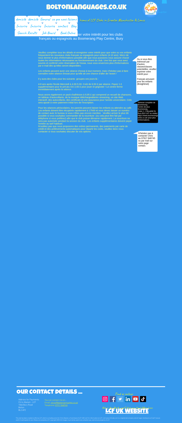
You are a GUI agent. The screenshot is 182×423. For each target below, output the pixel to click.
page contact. (143, 144)
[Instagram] (105, 399)
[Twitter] (120, 399)
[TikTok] (143, 399)
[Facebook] (113, 399)
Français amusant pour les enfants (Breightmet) (145, 81)
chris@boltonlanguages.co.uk (64, 402)
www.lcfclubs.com (112, 418)
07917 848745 (148, 138)
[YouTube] (135, 399)
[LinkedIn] (128, 399)
